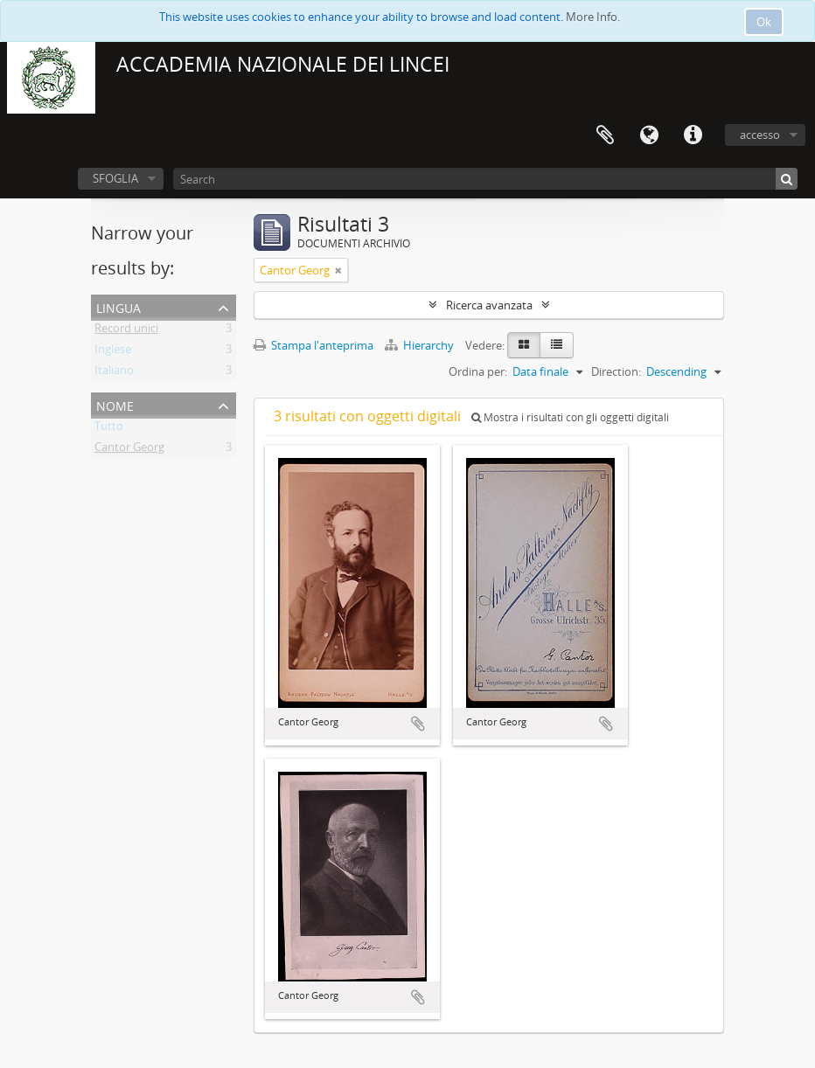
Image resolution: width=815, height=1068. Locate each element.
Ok (763, 22)
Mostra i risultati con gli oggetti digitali (570, 417)
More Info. (593, 16)
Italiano (114, 373)
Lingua (649, 135)
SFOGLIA (115, 178)
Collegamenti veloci (692, 135)
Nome (115, 404)
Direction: (616, 371)
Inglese (112, 352)
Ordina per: (478, 371)
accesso (760, 134)
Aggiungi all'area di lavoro (418, 723)
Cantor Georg (129, 450)
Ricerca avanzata (489, 305)
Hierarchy (420, 345)
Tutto (108, 429)
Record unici (126, 331)
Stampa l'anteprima (313, 345)
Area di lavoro (605, 135)
